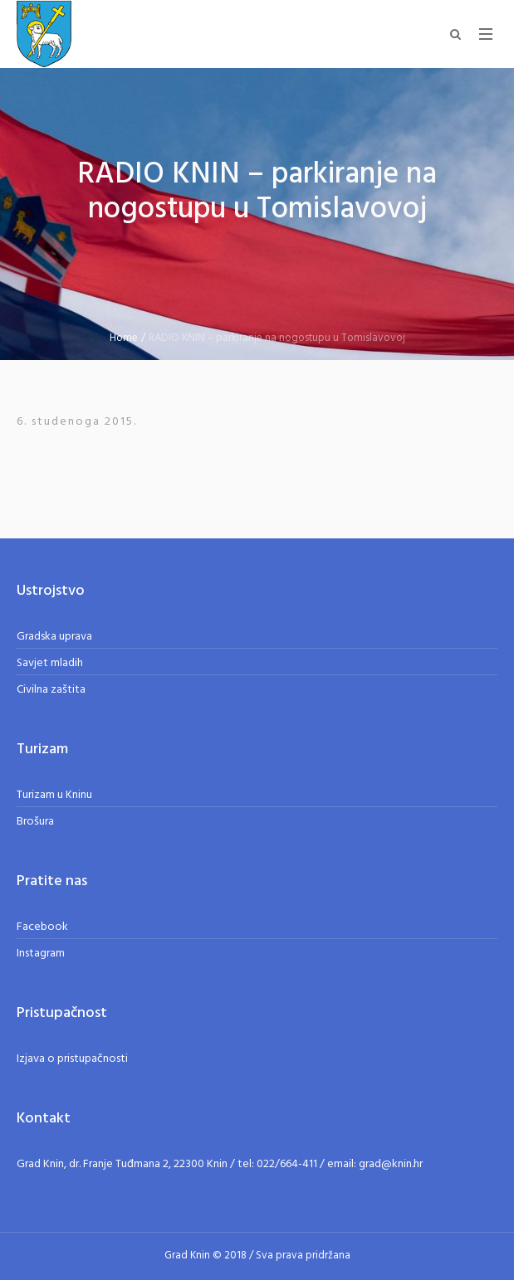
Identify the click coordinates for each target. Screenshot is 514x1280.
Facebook (42, 927)
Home (124, 338)
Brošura (35, 821)
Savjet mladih (50, 663)
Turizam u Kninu (54, 795)
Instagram (41, 953)
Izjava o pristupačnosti (72, 1058)
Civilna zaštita (51, 689)
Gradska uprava (54, 636)
